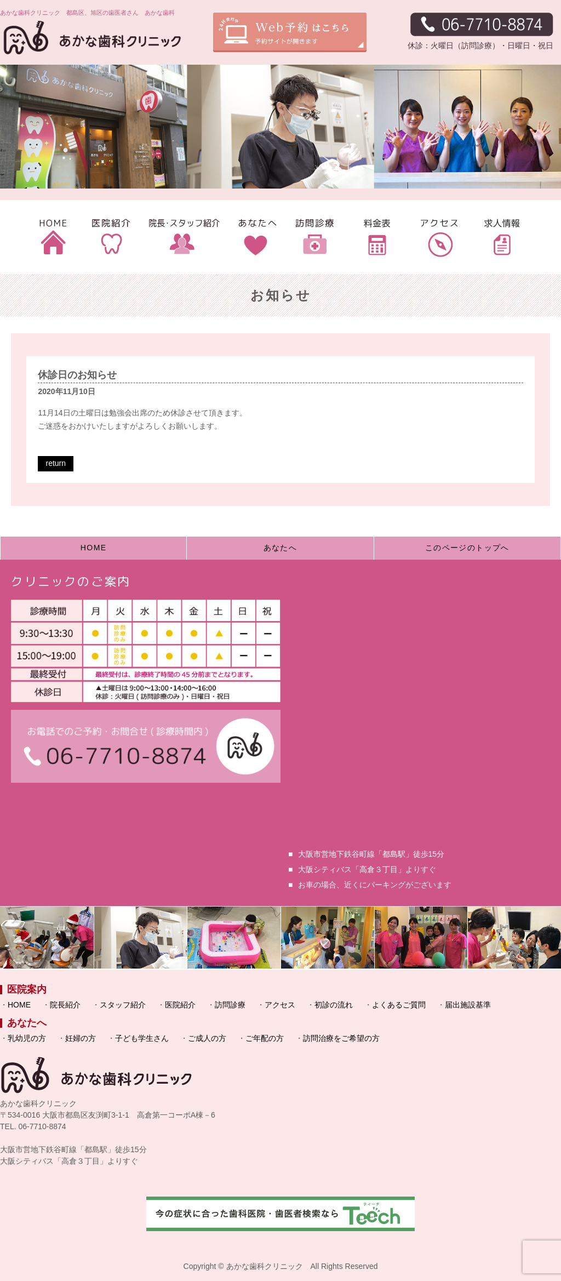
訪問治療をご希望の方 (341, 1038)
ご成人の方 (207, 1038)
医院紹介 (180, 1004)
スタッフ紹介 (123, 1004)
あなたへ (280, 547)
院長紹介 (65, 1004)
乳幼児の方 (27, 1038)
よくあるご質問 (399, 1004)
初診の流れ (333, 1004)
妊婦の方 (80, 1038)
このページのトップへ (467, 547)
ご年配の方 (264, 1038)
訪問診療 (230, 1004)
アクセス (280, 1004)
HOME (94, 547)
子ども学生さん (142, 1038)
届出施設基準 (468, 1004)
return (55, 463)
